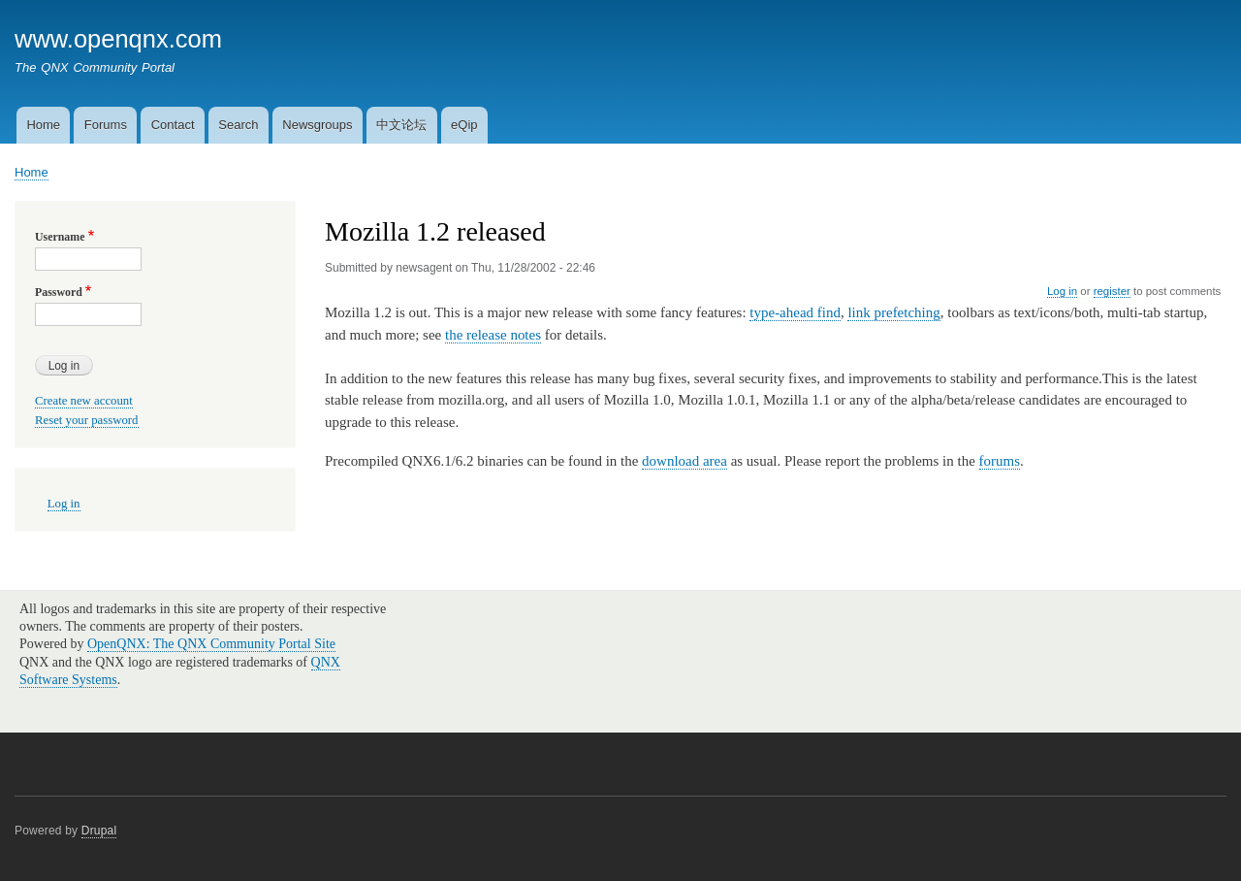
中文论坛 (401, 124)
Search (238, 124)
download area (684, 461)
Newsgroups (317, 124)
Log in (1062, 291)
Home (43, 124)
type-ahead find (795, 312)
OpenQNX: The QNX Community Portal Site (211, 643)
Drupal (99, 830)
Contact (173, 124)
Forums (105, 124)
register (1112, 291)
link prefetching (893, 312)
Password (58, 292)
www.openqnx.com (118, 38)
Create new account (84, 401)
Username (59, 237)
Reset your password (87, 420)
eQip (464, 124)
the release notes (493, 335)
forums (999, 461)
